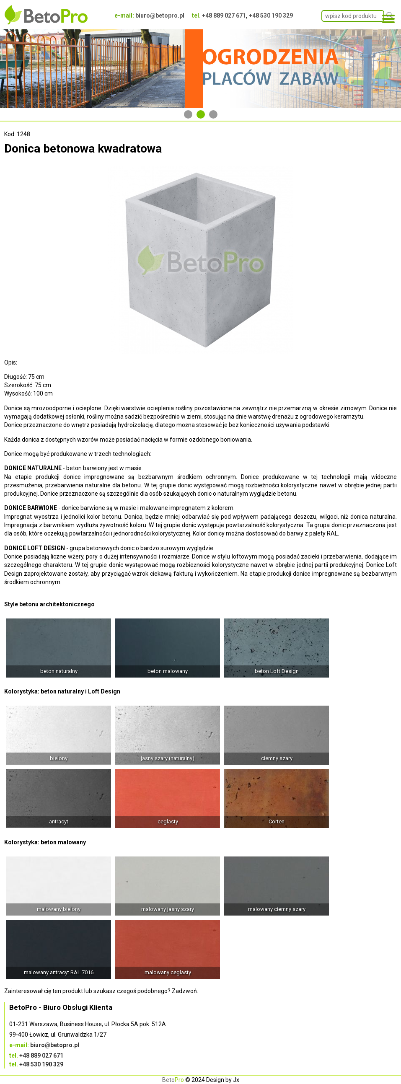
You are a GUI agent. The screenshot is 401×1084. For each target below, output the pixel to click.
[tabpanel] (200, 68)
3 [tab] (213, 114)
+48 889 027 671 (224, 15)
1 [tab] (188, 114)
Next (390, 69)
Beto (173, 1079)
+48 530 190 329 (271, 15)
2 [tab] (201, 114)
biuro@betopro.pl (159, 15)
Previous (10, 69)
